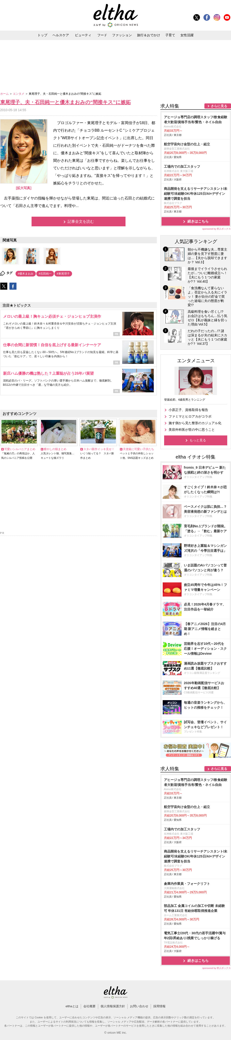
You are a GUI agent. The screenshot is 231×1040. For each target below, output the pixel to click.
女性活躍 (187, 35)
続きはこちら (198, 221)
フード (102, 35)
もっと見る (198, 440)
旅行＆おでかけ (148, 35)
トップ (42, 35)
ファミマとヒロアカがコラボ (190, 416)
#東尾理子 (63, 273)
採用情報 (159, 1006)
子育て (170, 35)
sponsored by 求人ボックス (216, 229)
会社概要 (89, 1006)
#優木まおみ (26, 273)
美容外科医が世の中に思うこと (192, 429)
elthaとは (71, 1006)
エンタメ (19, 93)
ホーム (4, 93)
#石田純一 (45, 273)
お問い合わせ (139, 1006)
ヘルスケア (61, 35)
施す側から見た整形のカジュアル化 (195, 423)
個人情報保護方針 (113, 1006)
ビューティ (83, 35)
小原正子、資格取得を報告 (188, 410)
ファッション (122, 35)
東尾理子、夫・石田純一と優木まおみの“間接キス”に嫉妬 (65, 102)
